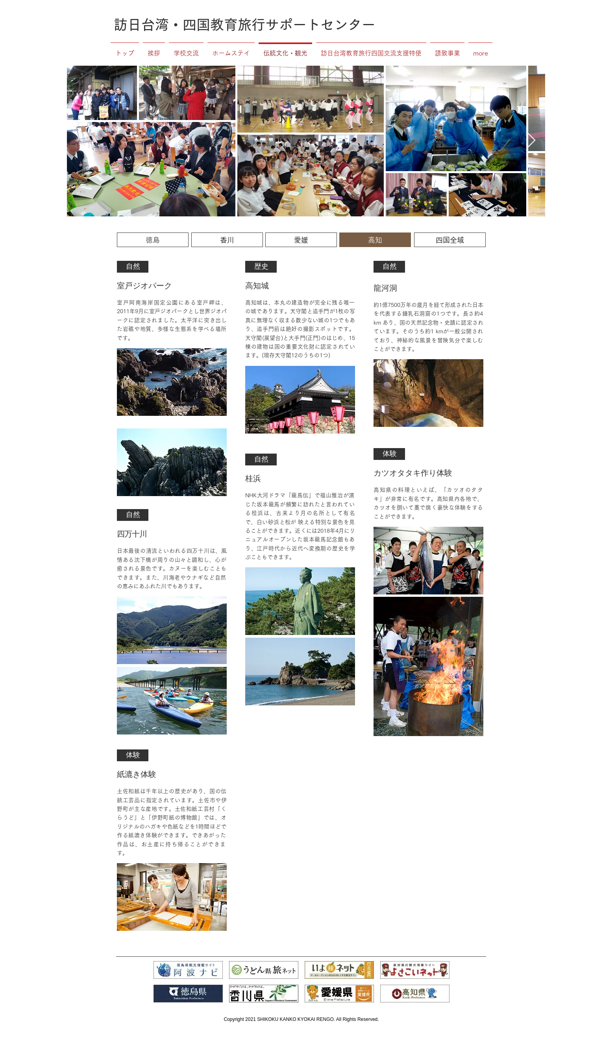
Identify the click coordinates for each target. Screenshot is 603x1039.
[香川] (227, 240)
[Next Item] (531, 140)
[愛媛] (301, 240)
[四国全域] (450, 240)
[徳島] (153, 240)
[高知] (375, 240)
